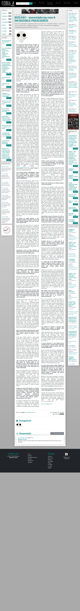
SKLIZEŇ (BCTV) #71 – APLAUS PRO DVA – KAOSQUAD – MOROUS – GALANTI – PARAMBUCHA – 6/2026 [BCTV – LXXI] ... (73, 57)
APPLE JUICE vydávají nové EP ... (73, 110)
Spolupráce (67, 3)
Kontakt (58, 3)
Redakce (30, 462)
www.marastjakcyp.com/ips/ (23, 167)
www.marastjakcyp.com (46, 403)
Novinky (41, 3)
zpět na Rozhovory (20, 15)
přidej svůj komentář (57, 433)
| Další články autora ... (30, 412)
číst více (9, 45)
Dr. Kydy (50, 466)
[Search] (24, 3)
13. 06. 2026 (5, 188)
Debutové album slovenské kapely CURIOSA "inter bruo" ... (73, 76)
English (49, 467)
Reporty (50, 459)
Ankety (49, 463)
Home (34, 3)
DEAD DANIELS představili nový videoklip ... (73, 103)
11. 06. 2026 (5, 173)
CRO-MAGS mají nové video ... (72, 32)
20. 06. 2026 (5, 202)
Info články (50, 461)
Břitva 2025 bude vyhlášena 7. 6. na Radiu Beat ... (73, 68)
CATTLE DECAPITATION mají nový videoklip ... (73, 45)
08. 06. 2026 (5, 166)
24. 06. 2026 (5, 209)
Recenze (50, 456)
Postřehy (50, 464)
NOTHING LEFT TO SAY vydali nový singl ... (73, 94)
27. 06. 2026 (5, 216)
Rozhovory (50, 458)
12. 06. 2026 (5, 182)
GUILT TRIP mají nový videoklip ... (72, 38)
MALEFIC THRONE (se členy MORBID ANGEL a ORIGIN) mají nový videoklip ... (73, 85)
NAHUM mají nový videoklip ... (73, 26)
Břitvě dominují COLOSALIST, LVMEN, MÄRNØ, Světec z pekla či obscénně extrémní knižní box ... (73, 17)
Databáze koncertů (50, 3)
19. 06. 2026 (5, 195)
